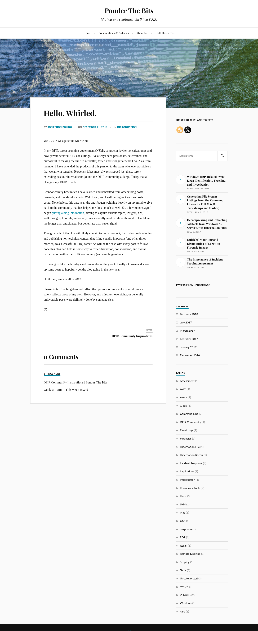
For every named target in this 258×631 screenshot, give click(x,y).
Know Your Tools (190, 488)
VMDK (184, 586)
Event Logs (186, 430)
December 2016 (190, 355)
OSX (182, 520)
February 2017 (189, 338)
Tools (183, 570)
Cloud (183, 405)
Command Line (189, 413)
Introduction (127, 127)
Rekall (183, 545)
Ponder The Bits (129, 10)
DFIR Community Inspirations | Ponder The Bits (75, 382)
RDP (182, 537)
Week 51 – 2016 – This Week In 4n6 (66, 389)
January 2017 (188, 347)
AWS (183, 389)
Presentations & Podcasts (114, 33)
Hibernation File (190, 446)
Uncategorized (189, 578)
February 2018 (189, 314)
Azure (183, 397)
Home (87, 33)
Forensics (185, 438)
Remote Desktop (190, 553)
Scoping (185, 562)
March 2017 (187, 330)
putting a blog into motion (68, 213)
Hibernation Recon (191, 454)
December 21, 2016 (95, 127)
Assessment (187, 380)
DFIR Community (190, 422)
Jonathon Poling (60, 127)
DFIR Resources (165, 33)
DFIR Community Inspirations (132, 336)
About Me (142, 33)
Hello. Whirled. (70, 113)
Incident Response (191, 463)
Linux (183, 496)
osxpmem (186, 529)
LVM (183, 504)
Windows (186, 603)
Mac (182, 512)
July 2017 (186, 322)
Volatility (185, 595)
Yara (182, 611)
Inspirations (187, 471)
